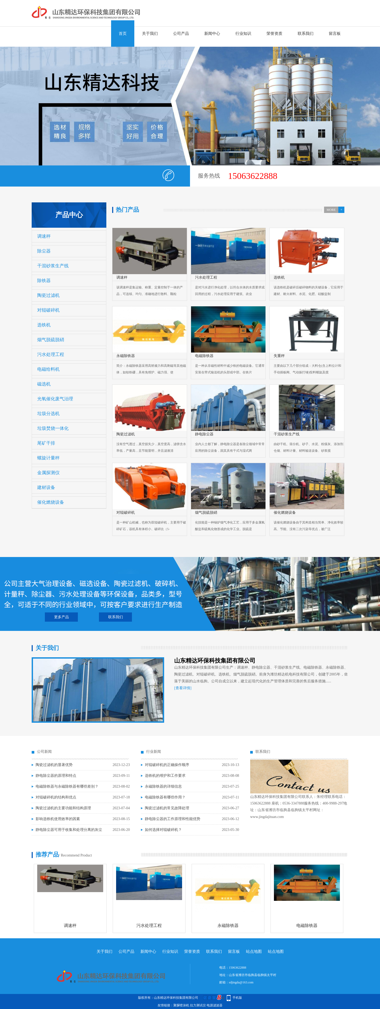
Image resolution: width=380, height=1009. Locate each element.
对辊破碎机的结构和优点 (56, 797)
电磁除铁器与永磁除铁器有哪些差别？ (67, 786)
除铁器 (44, 280)
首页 (123, 33)
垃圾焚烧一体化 (53, 428)
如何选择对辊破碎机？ (163, 830)
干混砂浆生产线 (53, 265)
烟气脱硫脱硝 (50, 339)
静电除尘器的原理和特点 (56, 776)
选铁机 (44, 324)
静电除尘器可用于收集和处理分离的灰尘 (69, 830)
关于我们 (150, 33)
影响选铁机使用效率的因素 (58, 819)
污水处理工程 (50, 354)
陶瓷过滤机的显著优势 (54, 765)
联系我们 (306, 33)
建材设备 (46, 487)
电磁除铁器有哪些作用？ (165, 797)
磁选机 (44, 384)
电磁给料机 (48, 369)
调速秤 (44, 236)
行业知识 (243, 33)
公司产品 (181, 33)
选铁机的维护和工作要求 (165, 776)
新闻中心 (212, 33)
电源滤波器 (214, 1005)
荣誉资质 (274, 33)
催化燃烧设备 (50, 502)
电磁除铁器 (306, 925)
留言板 (335, 33)
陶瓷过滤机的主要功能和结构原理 (63, 808)
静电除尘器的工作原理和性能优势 (172, 819)
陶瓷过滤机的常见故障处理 (167, 808)
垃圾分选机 (48, 413)
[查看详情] (182, 688)
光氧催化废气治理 (55, 398)
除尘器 (44, 251)
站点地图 (254, 951)
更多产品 (61, 617)
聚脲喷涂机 (181, 1005)
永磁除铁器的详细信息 (163, 786)
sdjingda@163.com (241, 982)
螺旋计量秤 (48, 457)
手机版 (237, 998)
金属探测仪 (48, 472)
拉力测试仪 (198, 1005)
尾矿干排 (46, 443)
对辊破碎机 (48, 310)
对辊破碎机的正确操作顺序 (167, 765)
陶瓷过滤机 (48, 295)
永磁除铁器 (228, 925)
